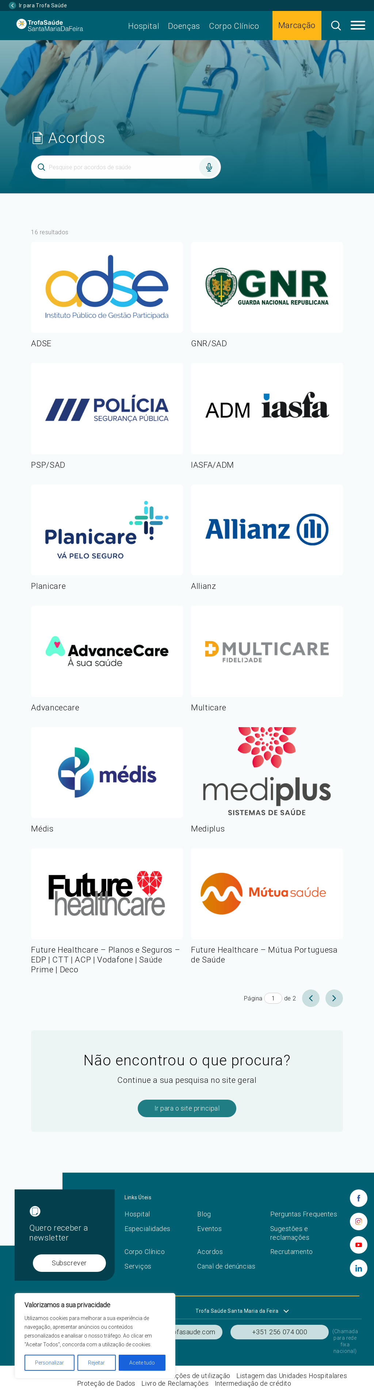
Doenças (184, 26)
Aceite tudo (142, 1362)
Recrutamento (291, 1251)
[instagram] (358, 1221)
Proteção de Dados (106, 1383)
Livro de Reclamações (175, 1383)
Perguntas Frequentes (303, 1214)
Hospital (143, 26)
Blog (204, 1214)
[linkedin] (358, 1268)
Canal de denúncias (226, 1266)
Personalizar (49, 1362)
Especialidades (148, 1228)
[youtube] (358, 1245)
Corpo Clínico (234, 26)
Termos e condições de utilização (179, 1375)
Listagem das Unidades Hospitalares (291, 1375)
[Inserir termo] (126, 167)
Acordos (210, 1251)
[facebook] (358, 1198)
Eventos (209, 1228)
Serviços (138, 1266)
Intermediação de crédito (253, 1383)
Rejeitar (96, 1362)
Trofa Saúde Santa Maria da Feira (236, 1311)
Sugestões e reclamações (290, 1233)
